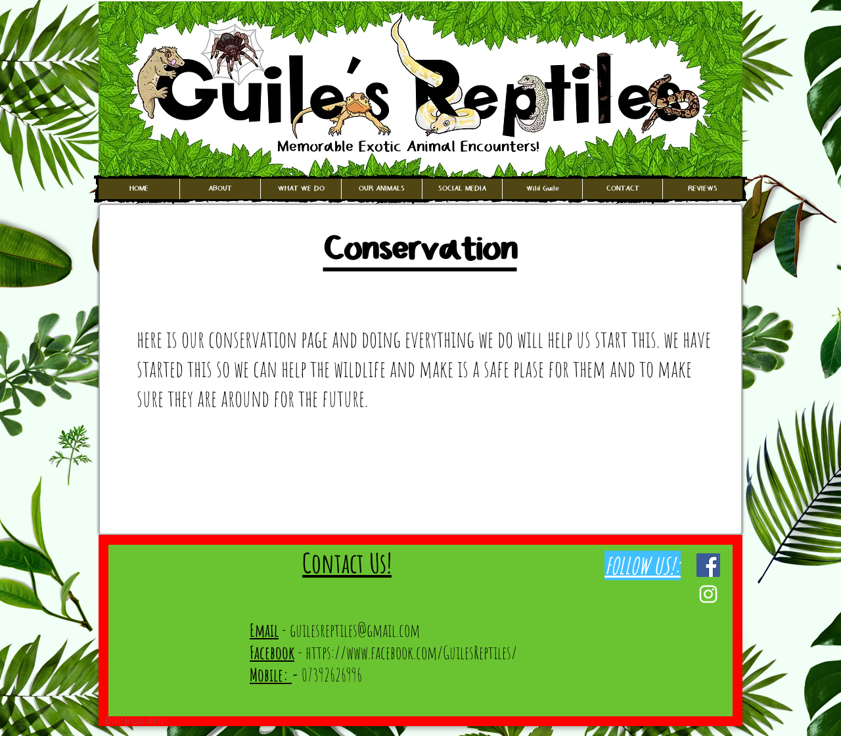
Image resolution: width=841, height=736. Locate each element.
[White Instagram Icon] (708, 594)
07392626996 (327, 675)
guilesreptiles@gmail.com (355, 630)
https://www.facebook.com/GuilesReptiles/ (411, 652)
